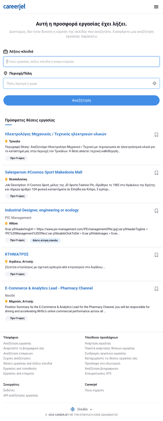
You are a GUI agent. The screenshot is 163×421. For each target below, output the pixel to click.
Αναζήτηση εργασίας (17, 343)
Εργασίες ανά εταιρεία (18, 373)
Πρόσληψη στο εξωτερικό (102, 363)
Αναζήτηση (81, 100)
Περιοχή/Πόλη (17, 73)
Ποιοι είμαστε (94, 390)
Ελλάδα (81, 409)
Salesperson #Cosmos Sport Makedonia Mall (43, 172)
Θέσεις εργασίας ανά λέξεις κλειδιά (27, 363)
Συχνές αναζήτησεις (17, 358)
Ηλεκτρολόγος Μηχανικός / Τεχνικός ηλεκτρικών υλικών (55, 134)
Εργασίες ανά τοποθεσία (19, 368)
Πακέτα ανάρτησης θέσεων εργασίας (110, 348)
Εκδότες (9, 390)
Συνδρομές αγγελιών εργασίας (105, 353)
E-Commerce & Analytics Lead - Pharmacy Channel (49, 288)
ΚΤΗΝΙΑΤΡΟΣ (17, 254)
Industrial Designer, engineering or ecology (42, 210)
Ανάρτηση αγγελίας (98, 343)
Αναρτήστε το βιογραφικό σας (23, 348)
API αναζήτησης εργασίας (20, 395)
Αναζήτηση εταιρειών (18, 353)
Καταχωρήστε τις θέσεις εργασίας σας (111, 358)
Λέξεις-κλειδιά (18, 51)
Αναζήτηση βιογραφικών (101, 368)
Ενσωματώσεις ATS (98, 373)
